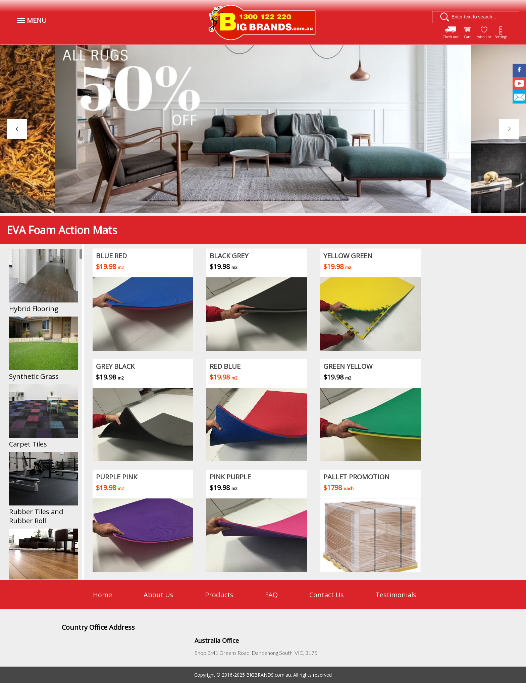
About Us (158, 594)
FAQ (271, 594)
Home (102, 594)
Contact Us (326, 594)
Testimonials (395, 594)
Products (219, 594)
